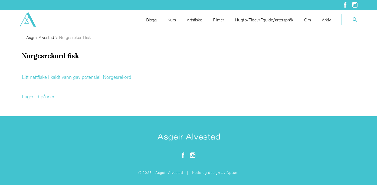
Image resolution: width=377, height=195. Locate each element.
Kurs (172, 20)
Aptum (233, 172)
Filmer (218, 20)
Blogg (151, 20)
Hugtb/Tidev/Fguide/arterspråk (264, 20)
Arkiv (326, 20)
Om (307, 20)
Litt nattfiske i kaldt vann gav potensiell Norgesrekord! (77, 76)
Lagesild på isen (38, 96)
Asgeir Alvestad (40, 37)
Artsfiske (194, 20)
